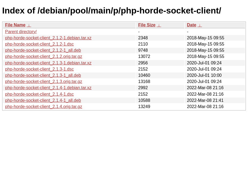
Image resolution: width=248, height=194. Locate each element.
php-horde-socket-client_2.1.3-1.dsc (39, 69)
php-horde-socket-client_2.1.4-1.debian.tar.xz (48, 87)
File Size (146, 25)
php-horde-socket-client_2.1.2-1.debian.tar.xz (48, 38)
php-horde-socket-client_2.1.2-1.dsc (39, 44)
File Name (15, 25)
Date (191, 25)
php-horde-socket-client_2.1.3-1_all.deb (43, 75)
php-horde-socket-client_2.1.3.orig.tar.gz (43, 81)
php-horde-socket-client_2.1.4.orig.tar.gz (43, 106)
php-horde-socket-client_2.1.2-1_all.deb (43, 50)
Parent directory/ (21, 31)
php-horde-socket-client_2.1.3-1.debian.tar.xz (48, 63)
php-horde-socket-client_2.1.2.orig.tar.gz (43, 56)
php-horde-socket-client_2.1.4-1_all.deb (43, 100)
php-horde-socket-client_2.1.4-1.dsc (39, 94)
